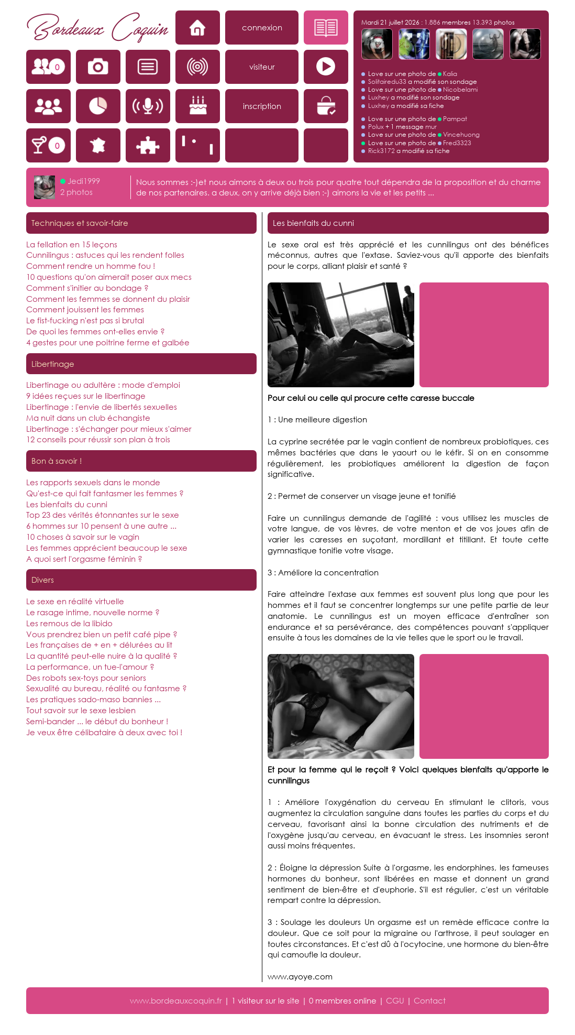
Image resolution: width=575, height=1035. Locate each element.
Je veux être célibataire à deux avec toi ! (104, 732)
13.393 (482, 22)
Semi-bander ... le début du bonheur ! (97, 721)
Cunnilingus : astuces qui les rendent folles (105, 254)
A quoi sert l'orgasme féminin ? (84, 558)
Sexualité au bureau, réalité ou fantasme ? (106, 688)
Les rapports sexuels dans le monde (93, 482)
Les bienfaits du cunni (66, 504)
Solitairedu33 (387, 81)
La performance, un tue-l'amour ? (90, 666)
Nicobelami (460, 89)
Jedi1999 (84, 181)
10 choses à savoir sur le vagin (82, 536)
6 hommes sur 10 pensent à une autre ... (101, 525)
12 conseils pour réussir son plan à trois (98, 439)
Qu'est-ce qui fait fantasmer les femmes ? (105, 493)
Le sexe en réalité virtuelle (75, 601)
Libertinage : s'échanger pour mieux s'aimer (109, 428)
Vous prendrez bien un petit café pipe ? (102, 634)
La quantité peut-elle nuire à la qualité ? (102, 655)
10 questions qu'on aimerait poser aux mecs (109, 276)
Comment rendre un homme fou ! (90, 265)
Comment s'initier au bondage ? (87, 287)
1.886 (432, 22)
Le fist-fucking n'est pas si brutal (85, 320)
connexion (262, 27)
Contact (430, 1000)
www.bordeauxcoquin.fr (176, 1000)
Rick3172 (381, 150)
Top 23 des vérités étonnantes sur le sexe (102, 514)
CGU (395, 1000)
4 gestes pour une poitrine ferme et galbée (108, 342)
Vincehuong (461, 134)
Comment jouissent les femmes (85, 309)
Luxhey (378, 97)
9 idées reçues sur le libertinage (86, 395)
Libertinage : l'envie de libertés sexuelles (101, 406)
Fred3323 (457, 142)
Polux (376, 126)
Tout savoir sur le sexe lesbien (81, 710)
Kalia (450, 73)
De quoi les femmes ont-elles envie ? (95, 331)
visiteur (262, 66)
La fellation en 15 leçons (71, 244)
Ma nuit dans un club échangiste (88, 417)
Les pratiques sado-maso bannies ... (93, 699)
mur (431, 126)
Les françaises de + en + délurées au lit (99, 644)
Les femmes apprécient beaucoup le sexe (106, 547)
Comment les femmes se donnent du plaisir (108, 298)
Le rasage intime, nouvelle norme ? (93, 612)
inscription (262, 106)
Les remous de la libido (69, 623)
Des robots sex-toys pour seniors (86, 677)
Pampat (455, 118)
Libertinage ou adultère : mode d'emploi (103, 384)
